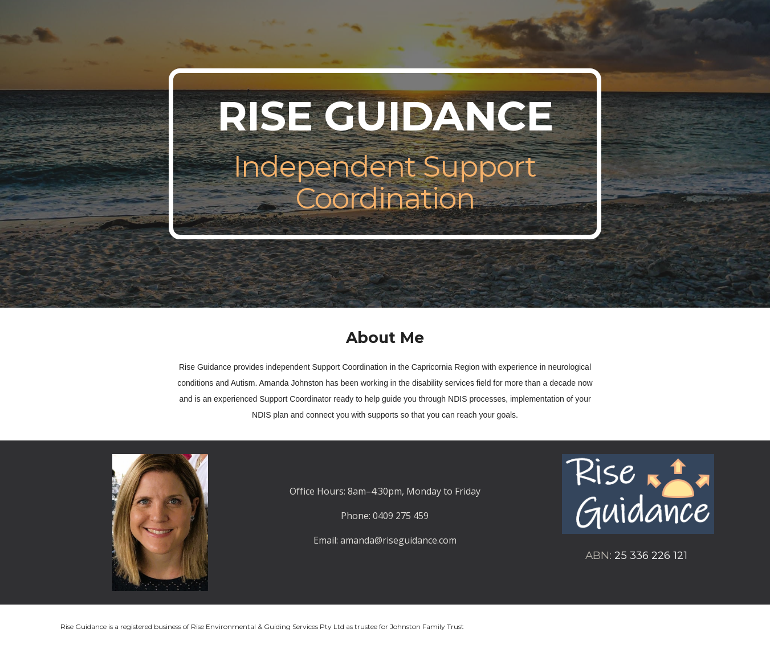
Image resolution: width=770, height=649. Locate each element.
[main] (385, 153)
